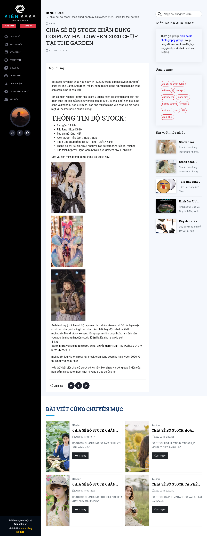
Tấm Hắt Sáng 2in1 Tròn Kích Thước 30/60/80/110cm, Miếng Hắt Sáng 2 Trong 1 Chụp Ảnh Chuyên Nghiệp (190, 182)
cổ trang (166, 90)
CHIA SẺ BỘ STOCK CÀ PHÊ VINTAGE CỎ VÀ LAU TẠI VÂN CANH (176, 484)
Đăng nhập (9, 26)
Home (50, 12)
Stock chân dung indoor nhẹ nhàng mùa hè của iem (190, 142)
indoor (183, 103)
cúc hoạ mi (168, 97)
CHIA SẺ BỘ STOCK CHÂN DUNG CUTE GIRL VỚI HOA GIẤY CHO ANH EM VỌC (93, 484)
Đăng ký (28, 26)
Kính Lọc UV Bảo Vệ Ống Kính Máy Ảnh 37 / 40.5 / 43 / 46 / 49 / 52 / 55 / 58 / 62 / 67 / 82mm (190, 201)
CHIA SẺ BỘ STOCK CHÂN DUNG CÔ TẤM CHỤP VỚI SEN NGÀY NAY (96, 430)
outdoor (166, 110)
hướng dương (169, 103)
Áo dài (165, 83)
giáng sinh (183, 97)
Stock (61, 12)
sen (176, 110)
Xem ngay (79, 455)
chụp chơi (167, 117)
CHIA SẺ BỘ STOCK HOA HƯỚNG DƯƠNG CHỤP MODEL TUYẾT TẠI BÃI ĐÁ (175, 430)
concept (179, 90)
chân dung (178, 83)
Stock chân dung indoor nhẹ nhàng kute (190, 162)
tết (183, 110)
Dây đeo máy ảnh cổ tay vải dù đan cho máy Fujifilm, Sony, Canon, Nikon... (190, 221)
